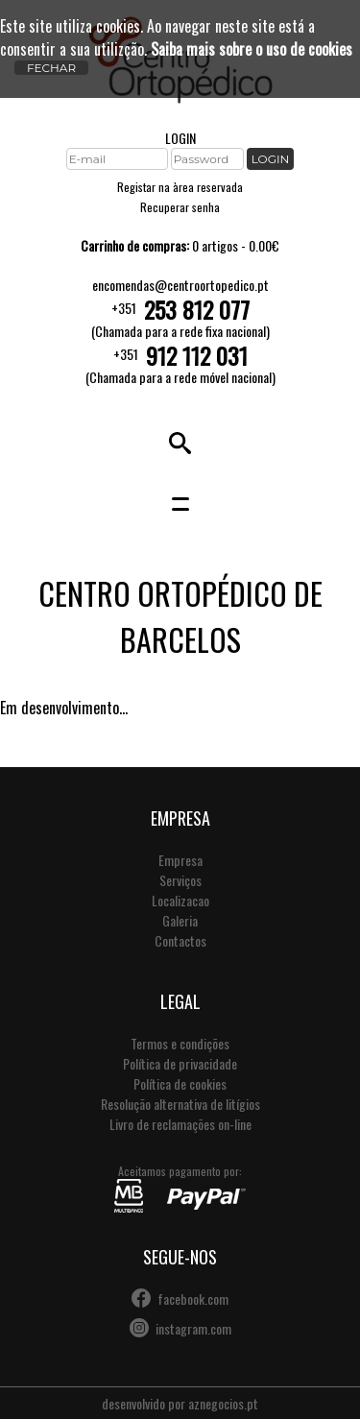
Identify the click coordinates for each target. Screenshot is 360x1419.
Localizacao (180, 900)
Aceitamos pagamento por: (180, 1188)
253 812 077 (197, 309)
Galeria (180, 920)
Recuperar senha (180, 207)
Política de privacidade (180, 1063)
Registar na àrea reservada (180, 187)
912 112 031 (197, 355)
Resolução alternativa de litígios (180, 1104)
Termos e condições (180, 1043)
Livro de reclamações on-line (180, 1124)
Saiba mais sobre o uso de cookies (251, 48)
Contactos (180, 940)
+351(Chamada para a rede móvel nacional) (180, 364)
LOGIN (180, 138)
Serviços (180, 880)
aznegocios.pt (223, 1403)
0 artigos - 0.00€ (180, 245)
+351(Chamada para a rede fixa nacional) (180, 318)
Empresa (180, 860)
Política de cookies (180, 1083)
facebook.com (192, 1298)
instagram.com (193, 1328)
